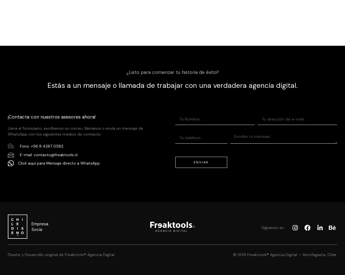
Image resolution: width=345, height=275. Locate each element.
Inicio (101, 9)
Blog (241, 9)
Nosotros (209, 9)
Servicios (133, 9)
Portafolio (171, 9)
